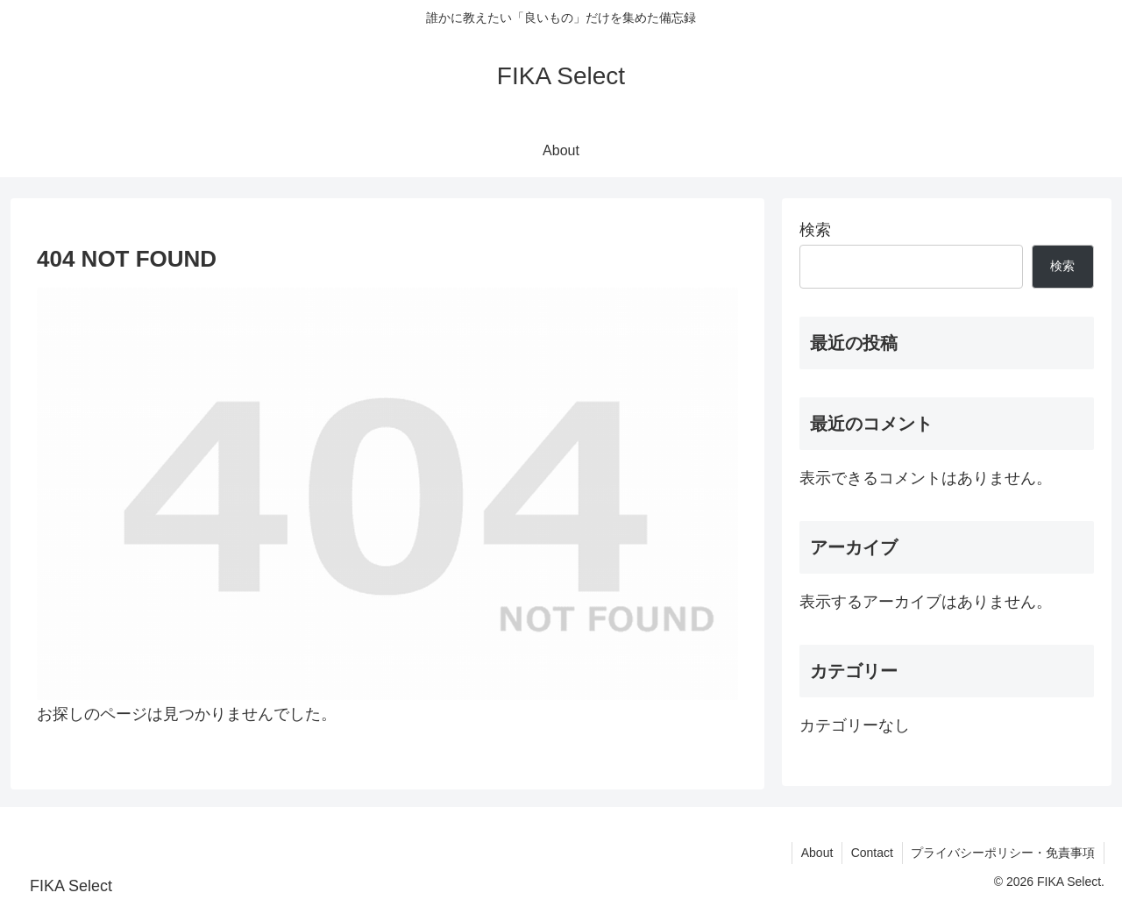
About (815, 853)
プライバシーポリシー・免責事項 (1003, 853)
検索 (815, 230)
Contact (871, 853)
